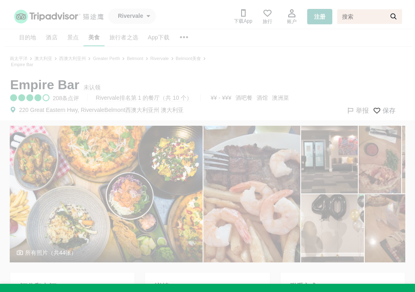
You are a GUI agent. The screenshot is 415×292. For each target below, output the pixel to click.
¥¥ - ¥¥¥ (221, 97)
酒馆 (262, 97)
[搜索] (369, 16)
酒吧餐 (243, 97)
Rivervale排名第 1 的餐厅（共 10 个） (144, 97)
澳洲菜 (280, 97)
